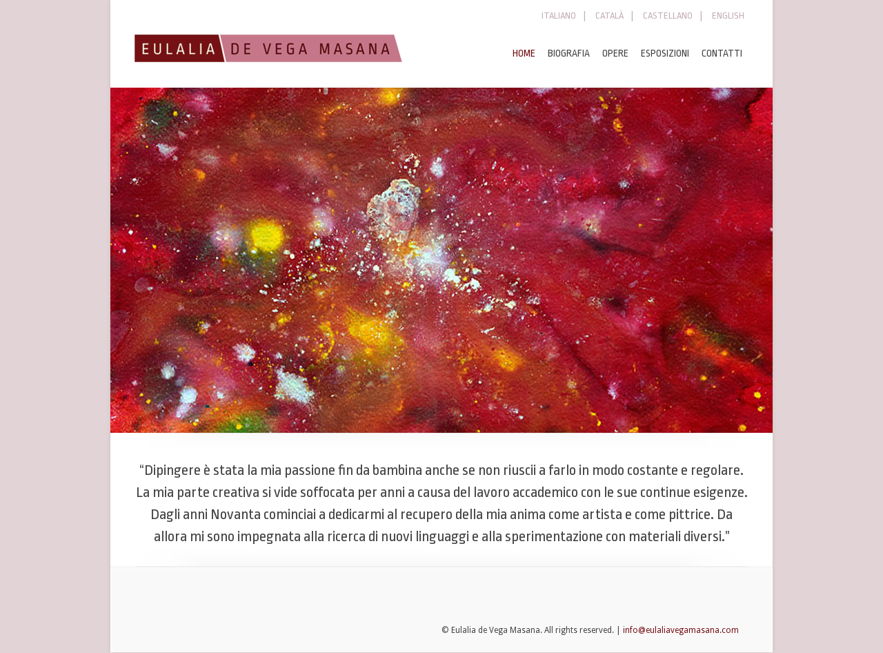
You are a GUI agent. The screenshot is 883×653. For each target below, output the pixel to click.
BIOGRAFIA (569, 53)
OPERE (615, 53)
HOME (524, 53)
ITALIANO (559, 15)
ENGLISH (728, 15)
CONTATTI (722, 53)
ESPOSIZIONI (665, 53)
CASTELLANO (668, 15)
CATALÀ (609, 15)
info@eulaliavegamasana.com (681, 630)
